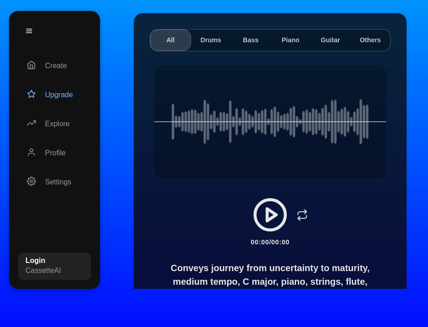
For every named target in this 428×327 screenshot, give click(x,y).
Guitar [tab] (330, 40)
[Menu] (29, 31)
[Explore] (54, 124)
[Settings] (54, 182)
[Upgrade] (54, 95)
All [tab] (170, 40)
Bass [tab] (250, 40)
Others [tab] (370, 40)
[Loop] (302, 215)
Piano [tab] (290, 40)
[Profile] (54, 153)
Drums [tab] (211, 40)
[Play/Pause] (270, 215)
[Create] (54, 66)
